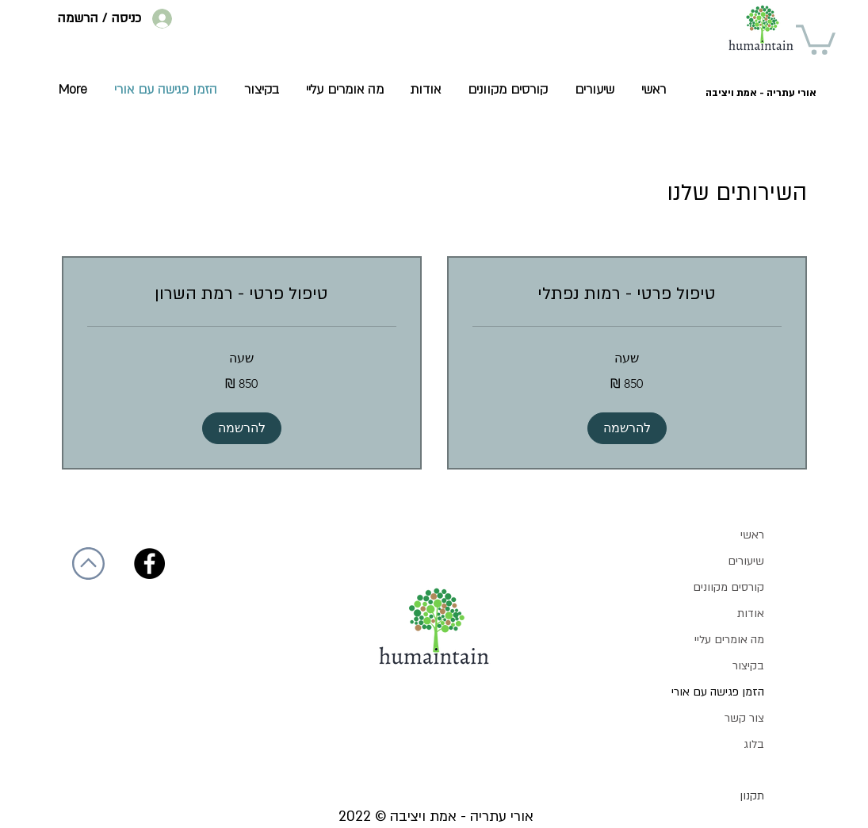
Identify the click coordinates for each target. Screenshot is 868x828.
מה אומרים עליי (729, 639)
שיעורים (746, 561)
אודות (750, 613)
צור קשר (744, 718)
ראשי (752, 534)
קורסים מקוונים (728, 587)
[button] (815, 38)
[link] (627, 294)
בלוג (754, 744)
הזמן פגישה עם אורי (717, 692)
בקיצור (748, 665)
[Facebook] (149, 563)
